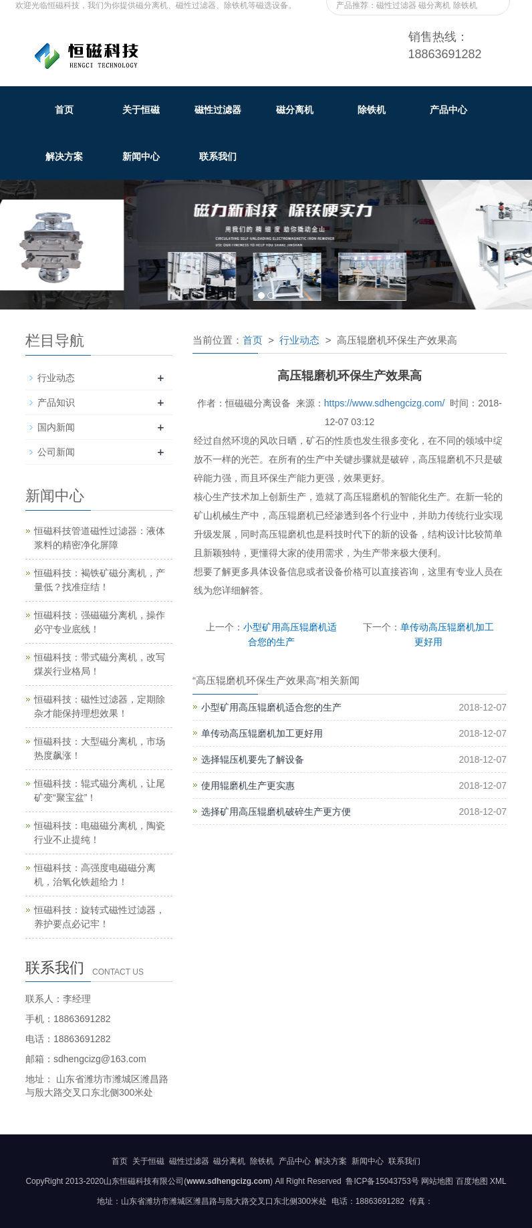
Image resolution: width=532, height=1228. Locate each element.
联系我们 (218, 156)
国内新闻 (56, 427)
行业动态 (299, 340)
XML (498, 1181)
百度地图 (472, 1181)
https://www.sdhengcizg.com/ (384, 403)
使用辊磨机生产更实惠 (248, 785)
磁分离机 (294, 109)
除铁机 (372, 109)
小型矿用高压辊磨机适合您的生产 (271, 707)
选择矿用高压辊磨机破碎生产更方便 (276, 811)
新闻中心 (141, 156)
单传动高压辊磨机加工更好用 (262, 733)
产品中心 (448, 109)
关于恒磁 (141, 109)
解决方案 (64, 156)
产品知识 (56, 402)
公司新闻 (56, 452)
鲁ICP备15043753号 (381, 1181)
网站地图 (437, 1181)
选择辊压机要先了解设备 (252, 759)
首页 (64, 109)
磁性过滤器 (217, 109)
